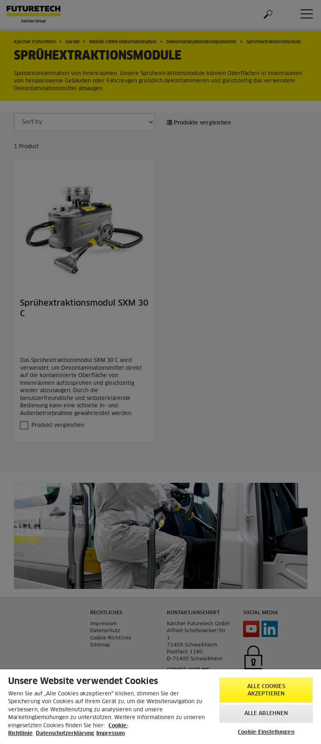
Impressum (110, 733)
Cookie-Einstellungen (266, 732)
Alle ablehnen (266, 713)
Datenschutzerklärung (65, 733)
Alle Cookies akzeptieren (266, 690)
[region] (160, 706)
